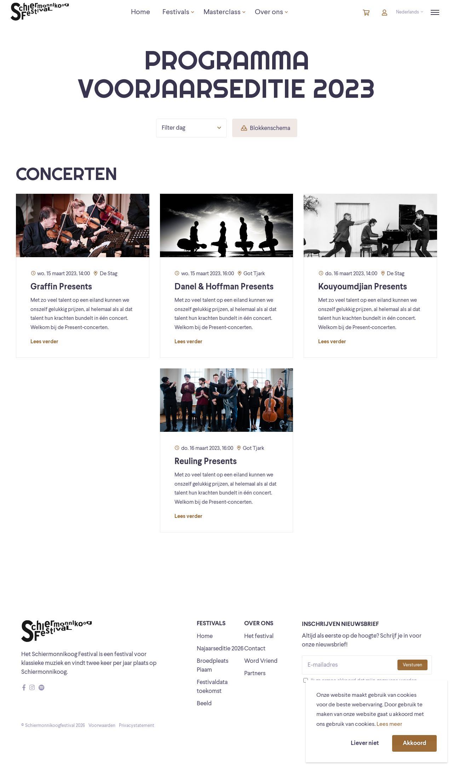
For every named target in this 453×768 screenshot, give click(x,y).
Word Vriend (260, 661)
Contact (254, 649)
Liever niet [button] (365, 743)
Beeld (204, 704)
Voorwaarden (101, 725)
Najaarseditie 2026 (220, 649)
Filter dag (191, 128)
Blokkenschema (265, 128)
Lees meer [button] (389, 724)
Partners (254, 674)
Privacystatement (136, 725)
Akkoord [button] (414, 743)
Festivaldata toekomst (212, 686)
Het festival (259, 636)
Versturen (412, 665)
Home (205, 636)
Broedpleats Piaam (212, 665)
